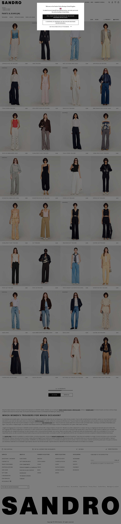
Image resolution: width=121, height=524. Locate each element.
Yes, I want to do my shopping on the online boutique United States (60, 16)
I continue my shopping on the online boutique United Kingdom (60, 22)
